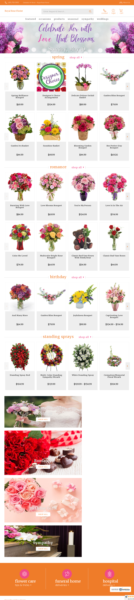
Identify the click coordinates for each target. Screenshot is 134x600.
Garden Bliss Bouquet (114, 95)
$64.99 (51, 264)
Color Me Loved (20, 256)
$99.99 (82, 324)
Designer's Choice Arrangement (51, 96)
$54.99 (82, 264)
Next (128, 86)
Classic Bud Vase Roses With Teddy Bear (83, 257)
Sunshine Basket (51, 146)
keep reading (79, 522)
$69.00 (114, 154)
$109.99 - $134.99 (83, 384)
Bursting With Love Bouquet (20, 206)
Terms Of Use (86, 598)
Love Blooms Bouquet (51, 205)
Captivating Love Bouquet (114, 316)
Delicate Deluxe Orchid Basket (83, 96)
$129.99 (51, 384)
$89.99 (82, 104)
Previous (6, 86)
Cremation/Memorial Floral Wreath (114, 376)
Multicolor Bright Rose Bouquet (51, 257)
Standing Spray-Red (20, 375)
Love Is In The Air (114, 205)
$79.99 (114, 104)
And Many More (20, 315)
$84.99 (19, 214)
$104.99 (51, 104)
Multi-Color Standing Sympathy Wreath (51, 376)
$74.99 (20, 264)
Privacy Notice (98, 598)
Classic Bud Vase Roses (114, 256)
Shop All (74, 57)
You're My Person (82, 205)
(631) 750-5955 (13, 2)
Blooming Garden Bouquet (83, 147)
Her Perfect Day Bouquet (114, 147)
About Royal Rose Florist (14, 518)
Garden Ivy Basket (20, 146)
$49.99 (51, 154)
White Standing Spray (83, 375)
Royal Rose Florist (14, 11)
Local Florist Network (112, 598)
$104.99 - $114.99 (114, 324)
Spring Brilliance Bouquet (19, 96)
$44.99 (19, 154)
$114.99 (114, 214)
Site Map (124, 598)
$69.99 (20, 104)
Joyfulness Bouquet (82, 315)
